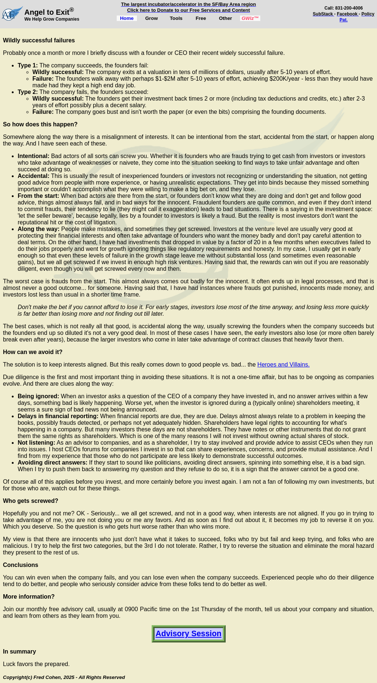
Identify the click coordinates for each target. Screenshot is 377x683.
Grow (151, 18)
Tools (176, 18)
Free (200, 18)
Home (127, 18)
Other (225, 18)
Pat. (343, 19)
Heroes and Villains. (283, 364)
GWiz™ (250, 18)
